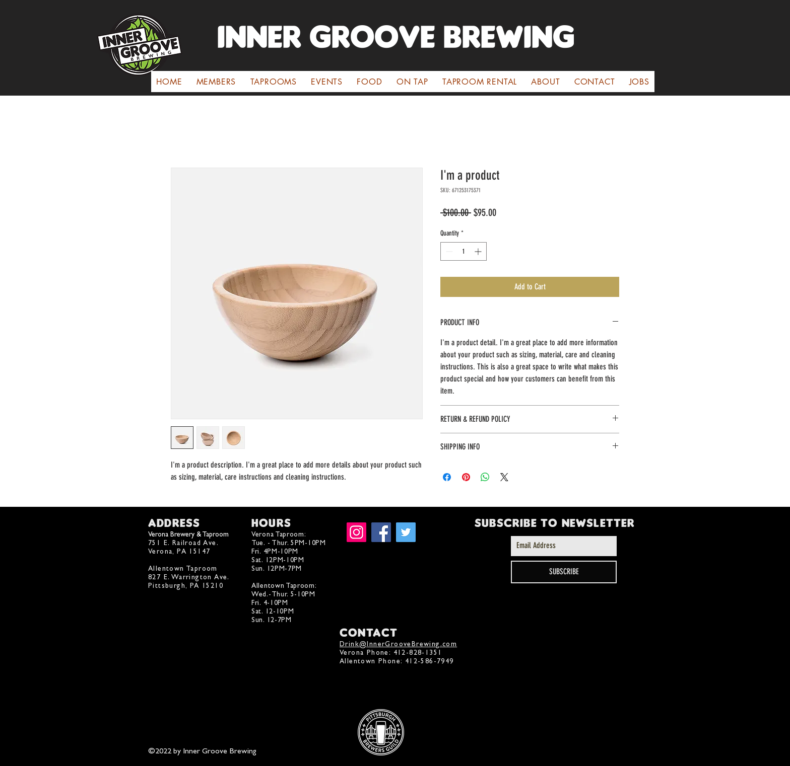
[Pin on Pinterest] (466, 477)
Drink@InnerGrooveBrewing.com (398, 644)
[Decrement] (448, 251)
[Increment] (479, 251)
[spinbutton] (463, 251)
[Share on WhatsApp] (485, 477)
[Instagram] (356, 532)
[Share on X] (504, 477)
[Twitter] (406, 532)
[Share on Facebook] (447, 477)
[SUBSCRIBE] (564, 572)
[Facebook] (381, 532)
